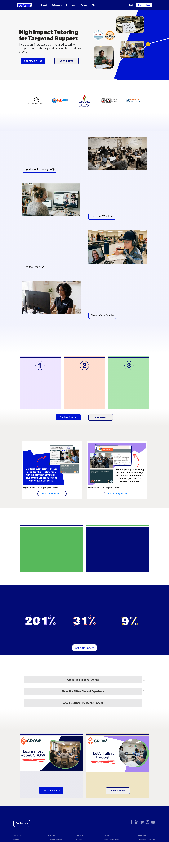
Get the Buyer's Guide (52, 493)
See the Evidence (34, 266)
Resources (70, 5)
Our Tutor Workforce (102, 216)
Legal (106, 835)
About (94, 5)
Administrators (55, 839)
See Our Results (84, 647)
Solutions (56, 5)
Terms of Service (111, 839)
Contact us (22, 823)
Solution (17, 835)
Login (131, 5)
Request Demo (144, 5)
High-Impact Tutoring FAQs (39, 169)
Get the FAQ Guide (117, 493)
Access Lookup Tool (147, 839)
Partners (52, 835)
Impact (44, 5)
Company (80, 835)
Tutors (84, 5)
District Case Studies (103, 315)
